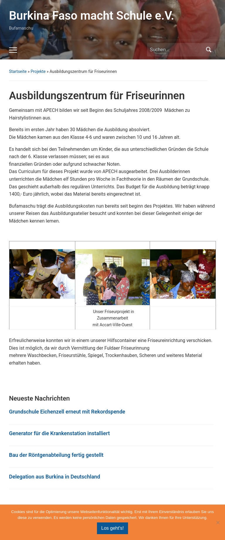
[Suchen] (176, 50)
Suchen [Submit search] (208, 50)
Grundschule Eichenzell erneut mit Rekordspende (67, 412)
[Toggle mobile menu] (13, 50)
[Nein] (218, 522)
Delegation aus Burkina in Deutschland (54, 477)
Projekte (37, 71)
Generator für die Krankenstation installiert (59, 433)
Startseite (18, 71)
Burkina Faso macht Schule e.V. (91, 16)
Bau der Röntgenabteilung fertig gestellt (56, 455)
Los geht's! (112, 528)
